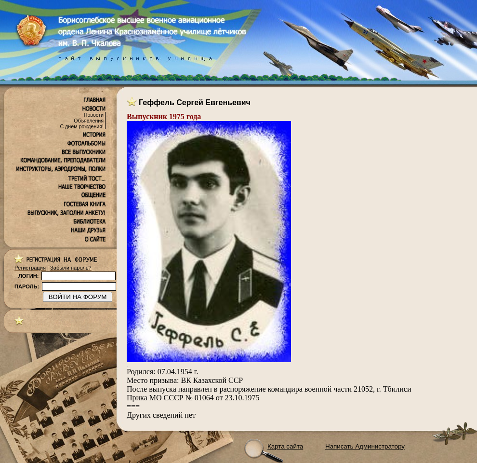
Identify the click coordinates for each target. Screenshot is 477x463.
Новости (94, 115)
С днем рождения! (82, 126)
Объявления (89, 120)
